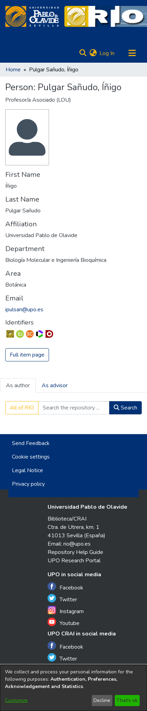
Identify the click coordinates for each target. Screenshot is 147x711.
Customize (16, 700)
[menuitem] (93, 53)
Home (13, 69)
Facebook (65, 587)
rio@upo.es (77, 544)
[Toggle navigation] (132, 53)
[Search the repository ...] (74, 407)
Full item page (27, 355)
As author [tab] (18, 385)
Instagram (66, 610)
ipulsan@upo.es (24, 309)
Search (125, 408)
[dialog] (73, 688)
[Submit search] (82, 53)
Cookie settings (31, 457)
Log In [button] (107, 53)
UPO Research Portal (74, 560)
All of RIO (22, 408)
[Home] (32, 16)
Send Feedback (31, 443)
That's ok (127, 700)
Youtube (63, 622)
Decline (101, 700)
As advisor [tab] (55, 385)
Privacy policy (28, 484)
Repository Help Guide (75, 552)
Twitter (62, 598)
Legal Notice (27, 470)
